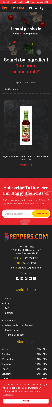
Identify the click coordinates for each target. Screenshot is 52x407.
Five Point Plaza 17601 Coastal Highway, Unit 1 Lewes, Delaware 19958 (26, 250)
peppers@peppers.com (29, 267)
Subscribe (41, 213)
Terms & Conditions (15, 334)
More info (8, 394)
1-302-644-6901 (28, 263)
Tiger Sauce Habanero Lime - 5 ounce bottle (26, 156)
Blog (7, 303)
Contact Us (10, 320)
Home (16, 33)
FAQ (7, 308)
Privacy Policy (12, 330)
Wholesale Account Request (19, 325)
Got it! (26, 401)
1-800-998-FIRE (30, 258)
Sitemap (9, 313)
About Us (9, 298)
